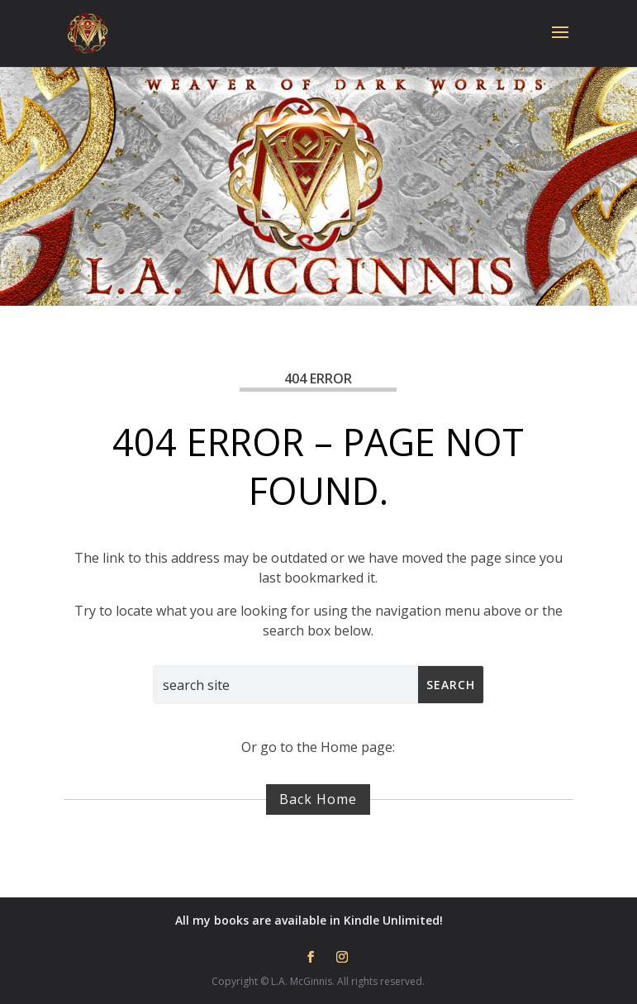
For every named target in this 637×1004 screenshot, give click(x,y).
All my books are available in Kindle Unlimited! (309, 920)
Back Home (318, 799)
